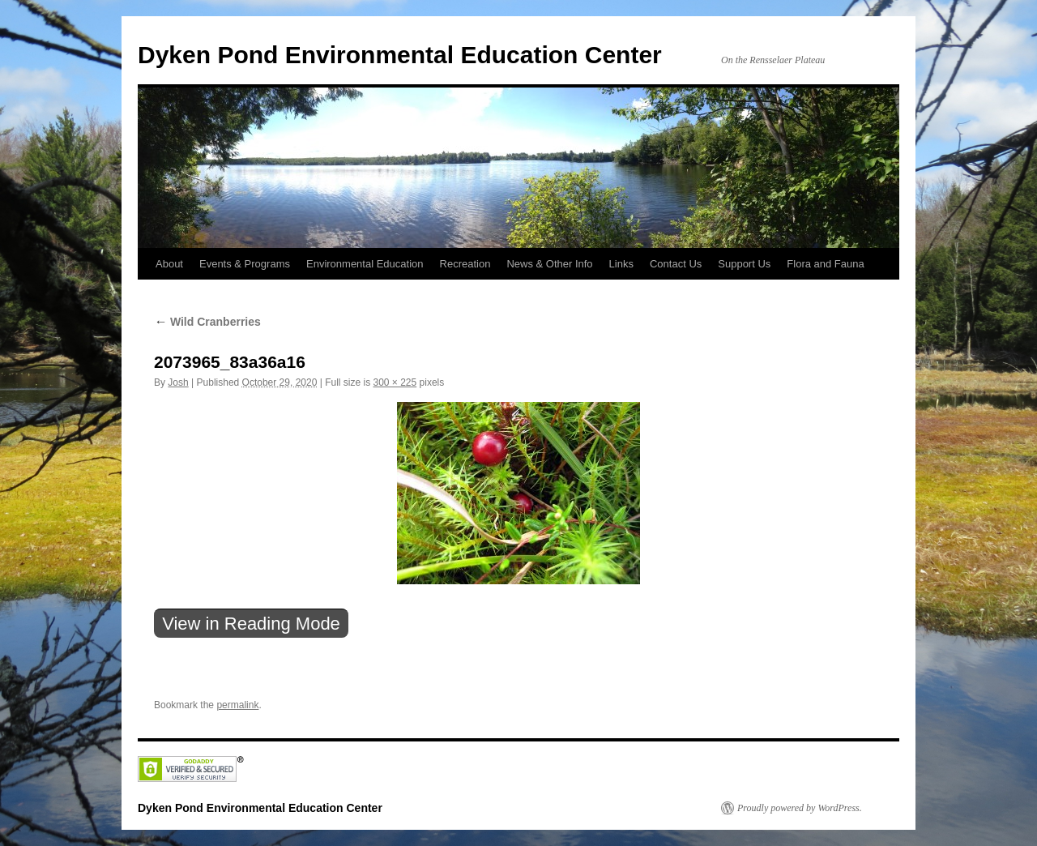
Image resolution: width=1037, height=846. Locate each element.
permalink (237, 705)
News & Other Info (549, 264)
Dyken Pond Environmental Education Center (400, 54)
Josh (178, 382)
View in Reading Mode (251, 623)
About (169, 264)
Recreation (465, 264)
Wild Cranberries (207, 321)
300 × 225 (394, 382)
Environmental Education (365, 264)
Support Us (744, 264)
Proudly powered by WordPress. (799, 808)
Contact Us (676, 264)
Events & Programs (244, 264)
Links (621, 264)
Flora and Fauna (825, 264)
